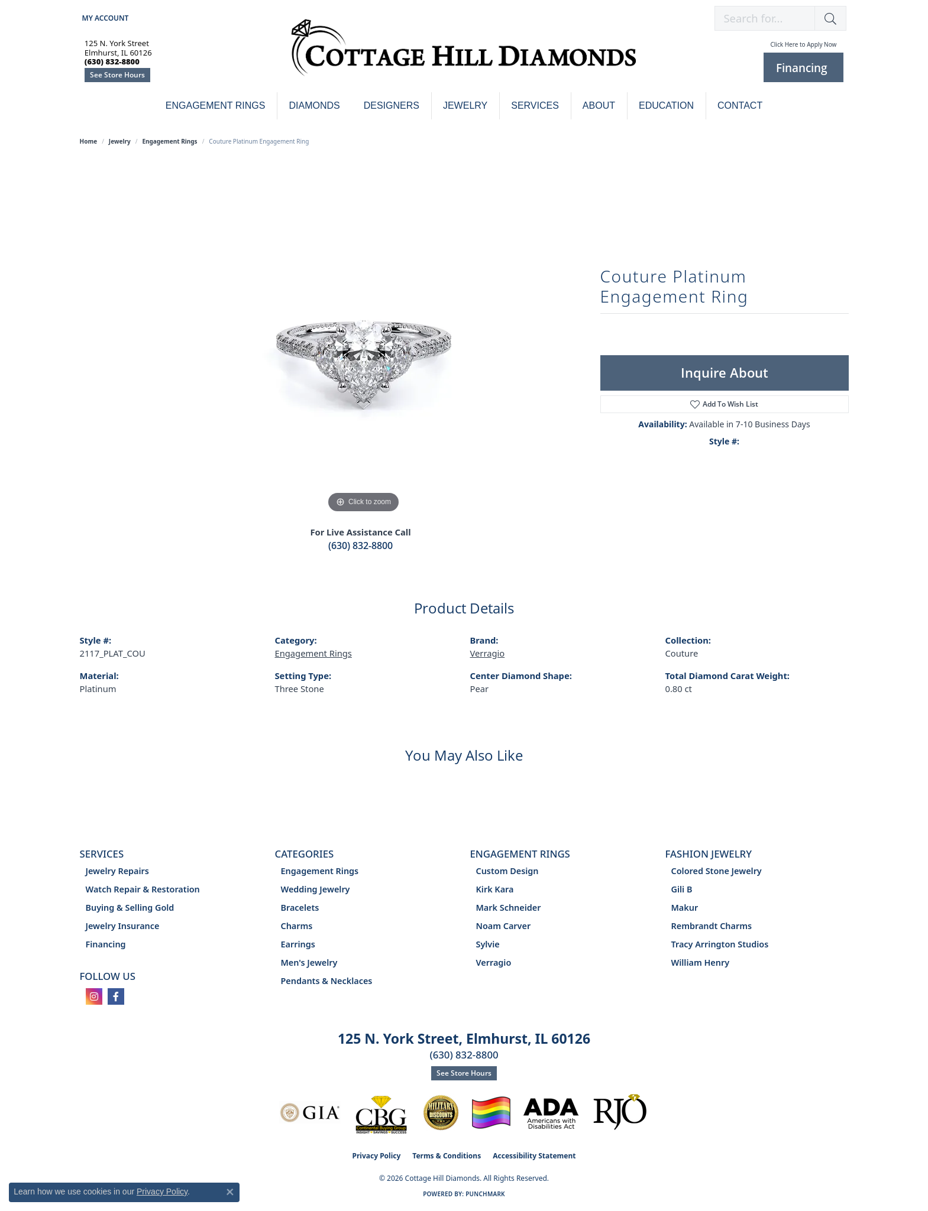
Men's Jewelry (309, 962)
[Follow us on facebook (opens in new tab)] (116, 996)
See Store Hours (117, 75)
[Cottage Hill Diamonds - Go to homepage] (463, 54)
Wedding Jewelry (315, 889)
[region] (363, 338)
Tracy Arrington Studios (720, 944)
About (599, 105)
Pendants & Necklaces (327, 980)
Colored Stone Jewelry (716, 870)
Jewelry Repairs (117, 870)
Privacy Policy (377, 1156)
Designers (391, 105)
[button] (104, 18)
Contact (739, 105)
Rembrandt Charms (711, 925)
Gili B (682, 889)
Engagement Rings (216, 105)
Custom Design (507, 870)
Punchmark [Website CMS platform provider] (485, 1194)
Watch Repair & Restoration (143, 889)
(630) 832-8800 (360, 545)
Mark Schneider (508, 907)
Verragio (487, 653)
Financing (106, 944)
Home (89, 141)
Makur (685, 907)
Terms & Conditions (446, 1156)
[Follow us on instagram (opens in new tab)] (94, 996)
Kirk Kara (495, 889)
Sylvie (488, 944)
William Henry (700, 962)
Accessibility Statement (534, 1156)
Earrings (298, 944)
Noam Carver (503, 925)
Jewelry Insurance (123, 925)
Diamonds (314, 105)
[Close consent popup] (230, 1192)
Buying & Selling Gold (130, 907)
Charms (297, 925)
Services (535, 105)
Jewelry (465, 105)
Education (666, 105)
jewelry (120, 141)
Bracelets (300, 907)
